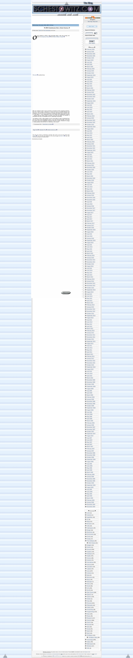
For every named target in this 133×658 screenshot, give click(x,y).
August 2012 (90, 317)
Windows (89, 646)
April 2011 (89, 352)
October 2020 (90, 169)
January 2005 (90, 502)
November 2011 (91, 337)
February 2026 (90, 49)
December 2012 (91, 309)
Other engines (92, 43)
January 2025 (90, 71)
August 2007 (90, 435)
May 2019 (89, 189)
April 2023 (89, 111)
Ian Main (48, 654)
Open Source (90, 592)
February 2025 (90, 68)
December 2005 (91, 478)
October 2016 (90, 227)
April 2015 (89, 251)
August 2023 (90, 103)
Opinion (89, 596)
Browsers (89, 523)
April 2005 (89, 496)
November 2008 (91, 403)
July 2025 (89, 62)
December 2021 (91, 146)
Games (89, 547)
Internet (89, 564)
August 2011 (90, 343)
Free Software (90, 541)
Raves (88, 616)
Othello (89, 599)
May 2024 (89, 83)
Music (88, 579)
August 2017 (90, 212)
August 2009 (90, 388)
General (89, 549)
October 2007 (90, 431)
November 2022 (91, 122)
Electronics (90, 532)
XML (88, 648)
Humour (89, 558)
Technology (90, 639)
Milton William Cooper (58, 36)
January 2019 (90, 195)
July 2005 (89, 489)
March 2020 (90, 176)
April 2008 (89, 418)
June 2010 (89, 373)
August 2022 (90, 129)
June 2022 (89, 133)
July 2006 (89, 463)
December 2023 (91, 94)
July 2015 (89, 244)
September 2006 (91, 459)
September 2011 (91, 341)
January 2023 (90, 118)
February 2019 (90, 193)
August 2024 (90, 77)
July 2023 (89, 105)
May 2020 (89, 174)
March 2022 (90, 139)
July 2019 (89, 184)
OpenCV (89, 594)
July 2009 (89, 390)
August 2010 (90, 369)
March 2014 (90, 277)
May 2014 (89, 272)
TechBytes (89, 635)
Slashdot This (43, 129)
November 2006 (91, 455)
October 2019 (90, 180)
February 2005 (90, 500)
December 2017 (91, 208)
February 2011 (90, 356)
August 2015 (90, 242)
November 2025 (91, 56)
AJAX (88, 513)
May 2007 (89, 442)
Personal (89, 603)
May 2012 (89, 324)
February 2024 (90, 90)
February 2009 (90, 397)
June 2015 (89, 247)
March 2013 (90, 302)
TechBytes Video (93, 637)
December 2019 (91, 178)
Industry (89, 560)
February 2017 (90, 223)
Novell (88, 586)
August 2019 (90, 182)
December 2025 (91, 53)
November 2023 (91, 96)
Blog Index (95, 21)
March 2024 (90, 88)
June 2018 (89, 204)
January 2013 (90, 307)
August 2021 (90, 152)
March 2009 (90, 395)
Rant (88, 614)
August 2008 (90, 410)
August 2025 (90, 60)
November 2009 (91, 382)
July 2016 (89, 234)
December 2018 (91, 197)
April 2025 (89, 64)
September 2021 (91, 150)
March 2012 (90, 328)
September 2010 (91, 367)
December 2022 (91, 120)
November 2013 (91, 285)
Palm (88, 601)
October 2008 (90, 405)
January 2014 (90, 281)
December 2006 (91, 453)
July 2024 (89, 79)
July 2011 (89, 345)
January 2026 (90, 51)
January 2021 (90, 165)
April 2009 (89, 393)
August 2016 (90, 232)
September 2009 (91, 386)
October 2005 (90, 483)
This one (35, 75)
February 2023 (90, 116)
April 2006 (89, 470)
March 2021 (90, 161)
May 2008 (89, 416)
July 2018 (89, 201)
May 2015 (89, 249)
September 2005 (91, 485)
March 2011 (90, 354)
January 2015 (90, 257)
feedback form (87, 651)
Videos (88, 641)
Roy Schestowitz (47, 30)
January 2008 (90, 425)
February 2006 (90, 474)
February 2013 (90, 305)
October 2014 (90, 264)
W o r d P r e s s (57, 656)
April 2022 (89, 137)
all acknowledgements (55, 654)
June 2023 (89, 107)
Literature (89, 573)
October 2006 (90, 457)
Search (89, 622)
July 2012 (89, 320)
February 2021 (90, 163)
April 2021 (89, 159)
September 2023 (91, 101)
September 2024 (91, 75)
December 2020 (91, 167)
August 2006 (90, 461)
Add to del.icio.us (52, 129)
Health (88, 556)
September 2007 (91, 433)
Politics (89, 607)
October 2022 (90, 124)
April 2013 (89, 300)
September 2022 (91, 126)
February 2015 (90, 255)
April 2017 (89, 219)
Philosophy (90, 605)
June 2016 (89, 236)
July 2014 (89, 268)
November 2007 (91, 429)
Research (89, 618)
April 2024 (89, 86)
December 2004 (91, 504)
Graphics (89, 551)
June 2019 (89, 186)
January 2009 (90, 399)
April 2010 (89, 375)
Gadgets (89, 545)
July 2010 (89, 371)
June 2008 (89, 414)
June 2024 (89, 81)
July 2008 (89, 412)
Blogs (88, 521)
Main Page (90, 21)
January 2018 (90, 206)
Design (89, 530)
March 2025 (90, 66)
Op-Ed (88, 590)
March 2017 (90, 221)
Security (89, 624)
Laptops (89, 568)
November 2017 (91, 210)
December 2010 (91, 360)
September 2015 (91, 240)
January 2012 (90, 332)
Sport (88, 633)
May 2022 (89, 135)
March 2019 (90, 191)
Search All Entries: (90, 30)
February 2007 (90, 448)
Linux (88, 571)
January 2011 (90, 358)
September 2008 (91, 408)
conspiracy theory (45, 36)
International (90, 562)
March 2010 (90, 378)
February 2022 (90, 141)
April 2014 (89, 275)
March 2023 (90, 114)
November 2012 (91, 311)
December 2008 (91, 401)
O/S (88, 588)
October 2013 (90, 287)
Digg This (35, 129)
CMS (88, 526)
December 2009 (91, 380)
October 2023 (90, 98)
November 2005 (91, 481)
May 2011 (89, 350)
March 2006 (90, 472)
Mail (88, 575)
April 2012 (89, 326)
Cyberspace (90, 528)
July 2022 (89, 131)
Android (89, 515)
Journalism (90, 566)
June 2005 (89, 491)
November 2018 (91, 199)
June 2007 (89, 440)
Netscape (89, 581)
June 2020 (89, 171)
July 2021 (89, 154)
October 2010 (90, 365)
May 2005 (89, 493)
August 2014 (90, 266)
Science (40, 30)
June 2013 (89, 296)
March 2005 (90, 498)
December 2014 (91, 259)
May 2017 (89, 217)
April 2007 (89, 444)
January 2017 (90, 225)
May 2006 (89, 468)
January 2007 (90, 451)
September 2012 (91, 315)
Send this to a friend (47, 124)
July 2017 (89, 214)
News (88, 583)
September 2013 (91, 290)
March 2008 (90, 420)
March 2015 (90, 253)
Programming (90, 611)
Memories (89, 577)
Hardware (89, 553)
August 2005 (90, 487)
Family (88, 538)
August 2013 (90, 292)
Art (87, 519)
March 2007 (90, 446)
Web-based (90, 644)
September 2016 (91, 229)
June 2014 (89, 270)
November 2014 (91, 262)
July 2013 (89, 294)
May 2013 (89, 298)
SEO (88, 626)
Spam (88, 631)
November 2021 (91, 148)
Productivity (90, 609)
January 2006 (90, 476)
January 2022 (90, 144)
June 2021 (89, 156)
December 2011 (91, 335)
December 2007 (91, 427)
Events (89, 536)
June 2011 (89, 348)
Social (88, 629)
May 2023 (89, 109)
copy (96, 654)
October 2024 (90, 73)
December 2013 (91, 283)
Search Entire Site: (90, 35)
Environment (90, 534)
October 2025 (90, 58)
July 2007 (89, 438)
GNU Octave (92, 543)
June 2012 (89, 322)
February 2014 (90, 279)
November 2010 (91, 363)
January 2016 (90, 238)
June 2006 (89, 466)
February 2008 (90, 423)
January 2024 (90, 92)
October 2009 (90, 384)
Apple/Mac (89, 517)
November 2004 (91, 506)
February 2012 (90, 330)
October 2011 (90, 339)
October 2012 (90, 313)
